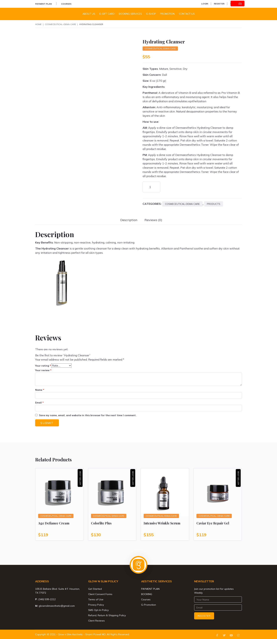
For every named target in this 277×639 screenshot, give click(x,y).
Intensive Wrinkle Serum (162, 523)
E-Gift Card (106, 13)
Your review (43, 370)
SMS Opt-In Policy (98, 610)
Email (39, 402)
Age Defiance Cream (53, 523)
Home (38, 24)
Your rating (43, 365)
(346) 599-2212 (47, 599)
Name (39, 389)
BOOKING (146, 594)
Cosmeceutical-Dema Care (60, 24)
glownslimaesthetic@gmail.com (57, 605)
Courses (66, 3)
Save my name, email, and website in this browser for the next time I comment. (87, 415)
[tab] (128, 220)
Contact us (187, 13)
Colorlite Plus (101, 523)
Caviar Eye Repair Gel (212, 523)
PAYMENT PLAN (43, 3)
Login (204, 3)
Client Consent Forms (100, 594)
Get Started (95, 588)
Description (128, 220)
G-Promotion (148, 604)
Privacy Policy (96, 604)
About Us (88, 13)
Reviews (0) (153, 220)
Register (219, 3)
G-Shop (151, 13)
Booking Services (130, 13)
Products (213, 204)
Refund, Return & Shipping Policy (107, 615)
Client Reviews (96, 620)
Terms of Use (95, 599)
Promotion (167, 13)
